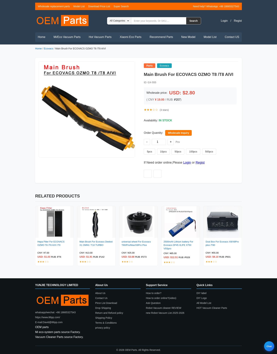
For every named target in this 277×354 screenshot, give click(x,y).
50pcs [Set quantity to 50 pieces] (176, 151)
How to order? (153, 293)
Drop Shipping (103, 308)
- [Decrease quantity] (147, 142)
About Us (100, 293)
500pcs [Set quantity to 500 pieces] (207, 151)
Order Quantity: (153, 132)
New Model (188, 36)
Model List (79, 6)
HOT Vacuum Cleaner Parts (211, 308)
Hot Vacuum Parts (100, 36)
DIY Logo (201, 298)
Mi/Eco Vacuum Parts (67, 36)
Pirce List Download (106, 303)
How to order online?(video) (161, 298)
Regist (238, 20)
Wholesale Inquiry (178, 132)
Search (193, 20)
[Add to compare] (157, 174)
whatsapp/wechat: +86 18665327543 (55, 312)
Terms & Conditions (106, 322)
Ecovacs (48, 48)
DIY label (201, 293)
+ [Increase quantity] (171, 142)
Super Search (121, 6)
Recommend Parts (161, 36)
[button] (87, 109)
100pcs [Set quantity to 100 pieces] (191, 151)
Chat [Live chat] (269, 346)
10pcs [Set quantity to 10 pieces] (162, 151)
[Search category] (119, 20)
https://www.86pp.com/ (47, 317)
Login (224, 20)
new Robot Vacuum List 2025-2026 (165, 312)
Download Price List (99, 6)
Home (41, 36)
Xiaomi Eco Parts (131, 36)
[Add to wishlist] (148, 174)
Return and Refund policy (109, 312)
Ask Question (153, 303)
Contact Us (101, 298)
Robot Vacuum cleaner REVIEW (163, 308)
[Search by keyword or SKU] (158, 20)
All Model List (203, 303)
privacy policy (102, 327)
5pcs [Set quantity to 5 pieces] (149, 151)
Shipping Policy (103, 317)
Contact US (232, 36)
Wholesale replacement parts (54, 6)
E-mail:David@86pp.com (49, 322)
